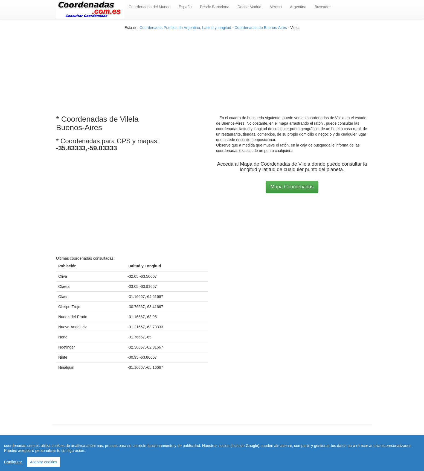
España (185, 7)
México (275, 7)
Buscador (323, 7)
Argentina (298, 7)
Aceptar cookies (43, 462)
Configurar (13, 462)
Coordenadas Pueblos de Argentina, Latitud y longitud (185, 27)
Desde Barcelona (214, 7)
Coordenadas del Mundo (149, 7)
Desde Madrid (249, 7)
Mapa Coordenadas (291, 186)
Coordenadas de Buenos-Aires (260, 27)
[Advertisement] (212, 68)
